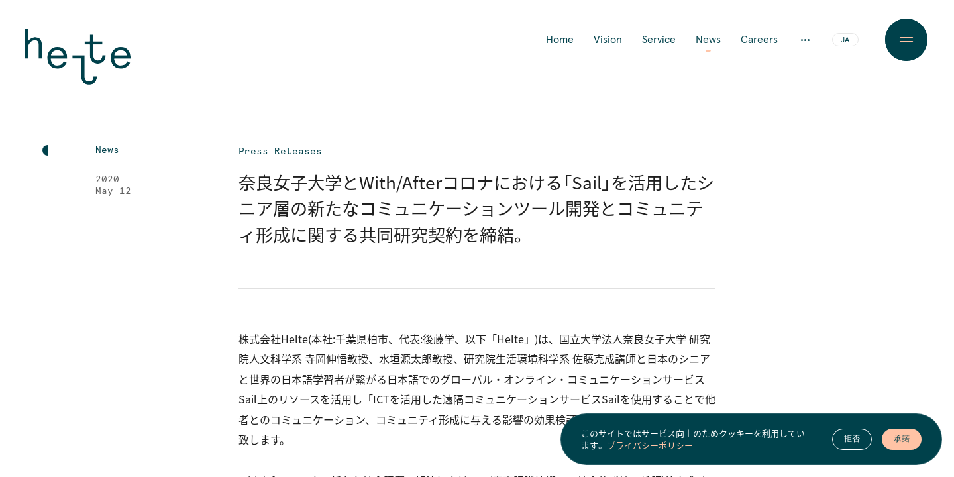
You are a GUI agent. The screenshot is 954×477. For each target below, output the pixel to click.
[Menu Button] (906, 40)
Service (659, 39)
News (708, 39)
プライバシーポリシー (650, 446)
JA (845, 40)
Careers (759, 39)
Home (560, 39)
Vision (608, 39)
